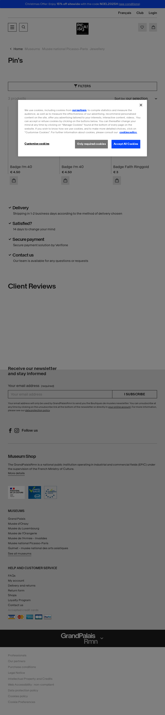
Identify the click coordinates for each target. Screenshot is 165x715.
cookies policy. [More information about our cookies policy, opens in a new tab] (128, 132)
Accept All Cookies (126, 144)
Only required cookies (91, 144)
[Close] (141, 105)
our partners (79, 110)
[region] (82, 128)
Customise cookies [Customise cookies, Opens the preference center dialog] (36, 143)
